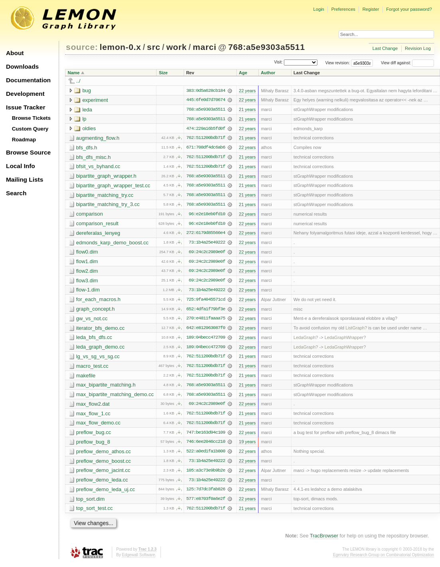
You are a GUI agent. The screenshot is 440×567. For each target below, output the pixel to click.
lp (84, 119)
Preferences (343, 9)
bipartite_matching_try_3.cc (108, 205)
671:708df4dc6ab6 (205, 148)
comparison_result (97, 225)
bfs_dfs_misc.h (93, 158)
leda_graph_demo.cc (100, 349)
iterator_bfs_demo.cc (100, 330)
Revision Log (418, 48)
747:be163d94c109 (205, 435)
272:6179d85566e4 (205, 234)
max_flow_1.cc (93, 416)
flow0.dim (87, 253)
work (176, 47)
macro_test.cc (92, 368)
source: (82, 47)
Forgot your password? (409, 9)
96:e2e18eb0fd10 (207, 215)
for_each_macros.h (98, 301)
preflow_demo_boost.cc (103, 464)
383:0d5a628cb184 (205, 90)
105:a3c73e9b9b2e (205, 474)
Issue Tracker (25, 107)
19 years (247, 445)
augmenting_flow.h (97, 138)
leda (87, 110)
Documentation (28, 80)
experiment (95, 100)
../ (78, 81)
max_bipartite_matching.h (106, 388)
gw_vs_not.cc (92, 320)
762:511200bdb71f (205, 138)
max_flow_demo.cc (98, 426)
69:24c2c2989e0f (207, 253)
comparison (89, 215)
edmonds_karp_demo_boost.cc (112, 244)
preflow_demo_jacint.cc (103, 474)
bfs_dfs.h (86, 148)
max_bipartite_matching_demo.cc (115, 397)
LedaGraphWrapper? (345, 339)
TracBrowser (324, 540)
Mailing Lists (24, 179)
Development (25, 93)
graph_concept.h (95, 311)
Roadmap (24, 140)
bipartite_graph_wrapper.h (106, 177)
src (153, 47)
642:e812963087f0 (205, 330)
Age (243, 72)
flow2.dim (87, 273)
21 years (247, 109)
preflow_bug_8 (93, 445)
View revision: (337, 63)
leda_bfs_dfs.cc (94, 340)
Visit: (278, 62)
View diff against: (407, 63)
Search (16, 193)
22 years (247, 90)
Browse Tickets (31, 118)
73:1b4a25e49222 (207, 244)
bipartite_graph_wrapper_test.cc (113, 186)
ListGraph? (356, 330)
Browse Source (28, 152)
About (15, 53)
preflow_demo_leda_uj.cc (105, 493)
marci (204, 47)
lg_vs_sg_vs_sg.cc (98, 359)
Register (371, 9)
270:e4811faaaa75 (205, 320)
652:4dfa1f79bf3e (205, 311)
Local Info (20, 166)
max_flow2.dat (93, 407)
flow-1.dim (88, 292)
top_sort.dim (90, 503)
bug (86, 90)
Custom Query (30, 129)
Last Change (385, 48)
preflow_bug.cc (93, 435)
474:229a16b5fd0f (205, 129)
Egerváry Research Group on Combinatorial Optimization (383, 559)
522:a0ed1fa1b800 (205, 455)
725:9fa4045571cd (205, 301)
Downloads (22, 66)
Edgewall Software (138, 559)
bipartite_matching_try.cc (105, 196)
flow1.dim (87, 263)
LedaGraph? (305, 339)
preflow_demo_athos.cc (103, 455)
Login (318, 9)
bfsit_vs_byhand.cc (98, 167)
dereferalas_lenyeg (98, 234)
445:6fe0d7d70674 (205, 100)
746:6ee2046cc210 (205, 445)
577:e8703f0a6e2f (205, 503)
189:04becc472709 (205, 340)
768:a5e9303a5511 (266, 47)
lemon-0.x (120, 47)
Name (74, 72)
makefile (85, 378)
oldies (89, 129)
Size (163, 72)
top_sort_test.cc (94, 512)
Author (268, 72)
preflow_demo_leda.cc (102, 483)
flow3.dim (87, 282)
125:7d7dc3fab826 (205, 493)
